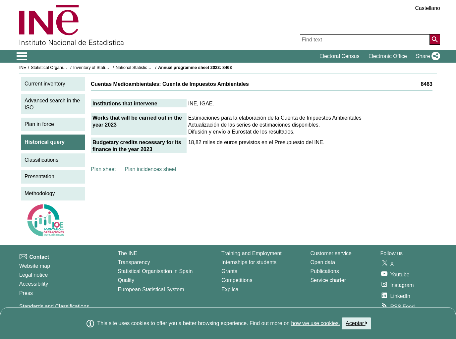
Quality (126, 280)
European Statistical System (151, 289)
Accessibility (33, 284)
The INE (127, 253)
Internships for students (248, 262)
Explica (230, 289)
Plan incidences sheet (150, 169)
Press (26, 293)
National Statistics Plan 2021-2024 (148, 67)
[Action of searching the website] (434, 39)
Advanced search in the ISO (52, 104)
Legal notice (33, 275)
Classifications (41, 160)
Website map (34, 266)
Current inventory (45, 83)
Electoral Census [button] (339, 56)
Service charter (328, 280)
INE (22, 67)
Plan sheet (103, 169)
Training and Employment (251, 253)
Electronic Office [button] (388, 56)
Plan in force (39, 124)
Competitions (236, 280)
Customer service (330, 253)
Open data (322, 262)
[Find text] (365, 39)
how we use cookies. (315, 323)
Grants (229, 271)
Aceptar (356, 323)
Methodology (40, 193)
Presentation (39, 176)
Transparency (134, 262)
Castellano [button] (427, 8)
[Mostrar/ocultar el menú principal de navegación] (22, 56)
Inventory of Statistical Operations (105, 67)
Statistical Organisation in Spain (61, 67)
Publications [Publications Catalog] (324, 271)
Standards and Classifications (54, 306)
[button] (426, 56)
